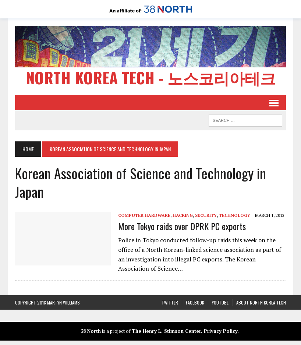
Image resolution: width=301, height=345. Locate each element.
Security (206, 215)
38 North (91, 331)
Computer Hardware (144, 215)
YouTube (220, 302)
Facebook (195, 302)
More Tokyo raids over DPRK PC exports (182, 226)
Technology (234, 215)
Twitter (170, 302)
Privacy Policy (221, 331)
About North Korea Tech (261, 302)
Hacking (183, 215)
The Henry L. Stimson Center (166, 331)
